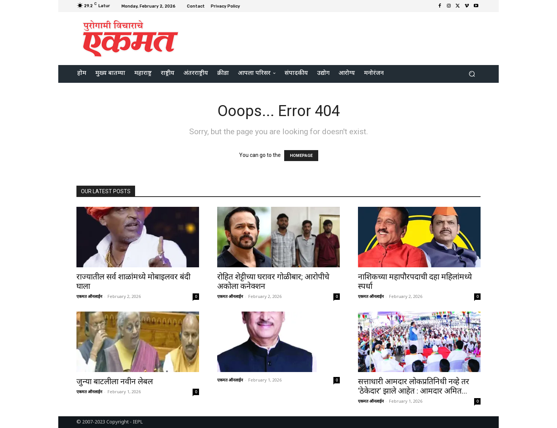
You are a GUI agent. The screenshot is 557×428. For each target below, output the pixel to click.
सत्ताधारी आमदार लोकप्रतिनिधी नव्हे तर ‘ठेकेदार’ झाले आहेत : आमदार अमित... (414, 386)
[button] (472, 74)
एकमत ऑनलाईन (89, 296)
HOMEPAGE (301, 155)
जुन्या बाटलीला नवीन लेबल (114, 381)
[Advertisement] (341, 37)
